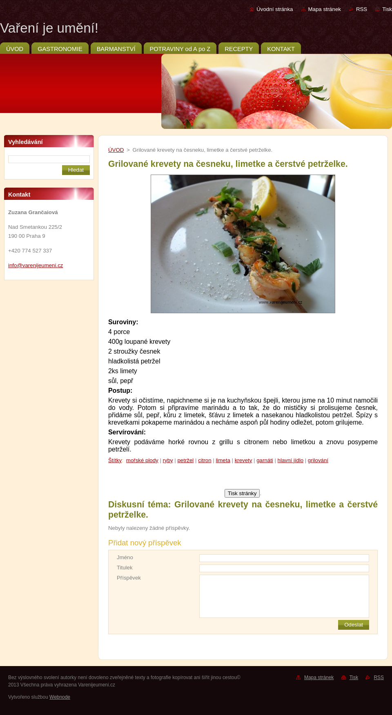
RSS (361, 9)
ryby (168, 460)
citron (204, 460)
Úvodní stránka (274, 9)
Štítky (115, 460)
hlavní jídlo (290, 460)
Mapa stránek (324, 9)
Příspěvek (129, 578)
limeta (223, 460)
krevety (243, 460)
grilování (318, 460)
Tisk (387, 9)
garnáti (264, 460)
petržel (185, 460)
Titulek (125, 567)
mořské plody (142, 460)
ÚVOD (116, 150)
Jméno (125, 557)
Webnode (59, 697)
